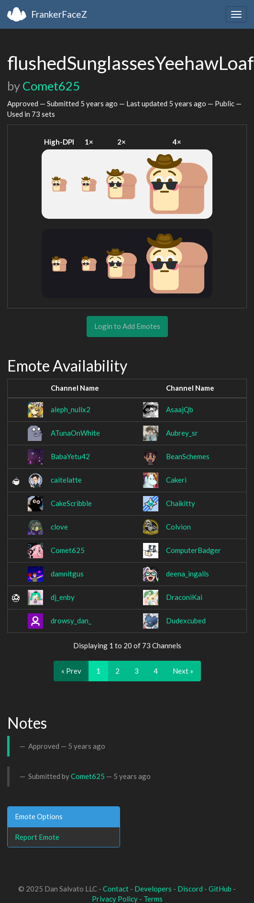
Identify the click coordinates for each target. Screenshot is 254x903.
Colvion (178, 526)
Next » (183, 670)
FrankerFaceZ (59, 14)
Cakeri (176, 479)
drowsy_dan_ (71, 620)
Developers (153, 888)
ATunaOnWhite (75, 433)
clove (59, 526)
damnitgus (67, 573)
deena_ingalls (187, 573)
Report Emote (37, 837)
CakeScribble (71, 503)
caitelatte (66, 479)
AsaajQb (179, 409)
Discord (190, 888)
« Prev (71, 670)
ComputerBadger (193, 550)
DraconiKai (184, 597)
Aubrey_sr (182, 433)
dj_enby (63, 597)
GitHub (220, 888)
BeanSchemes (188, 456)
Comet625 (51, 86)
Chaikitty (180, 503)
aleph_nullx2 (70, 409)
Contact (116, 888)
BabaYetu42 (70, 456)
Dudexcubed (186, 620)
